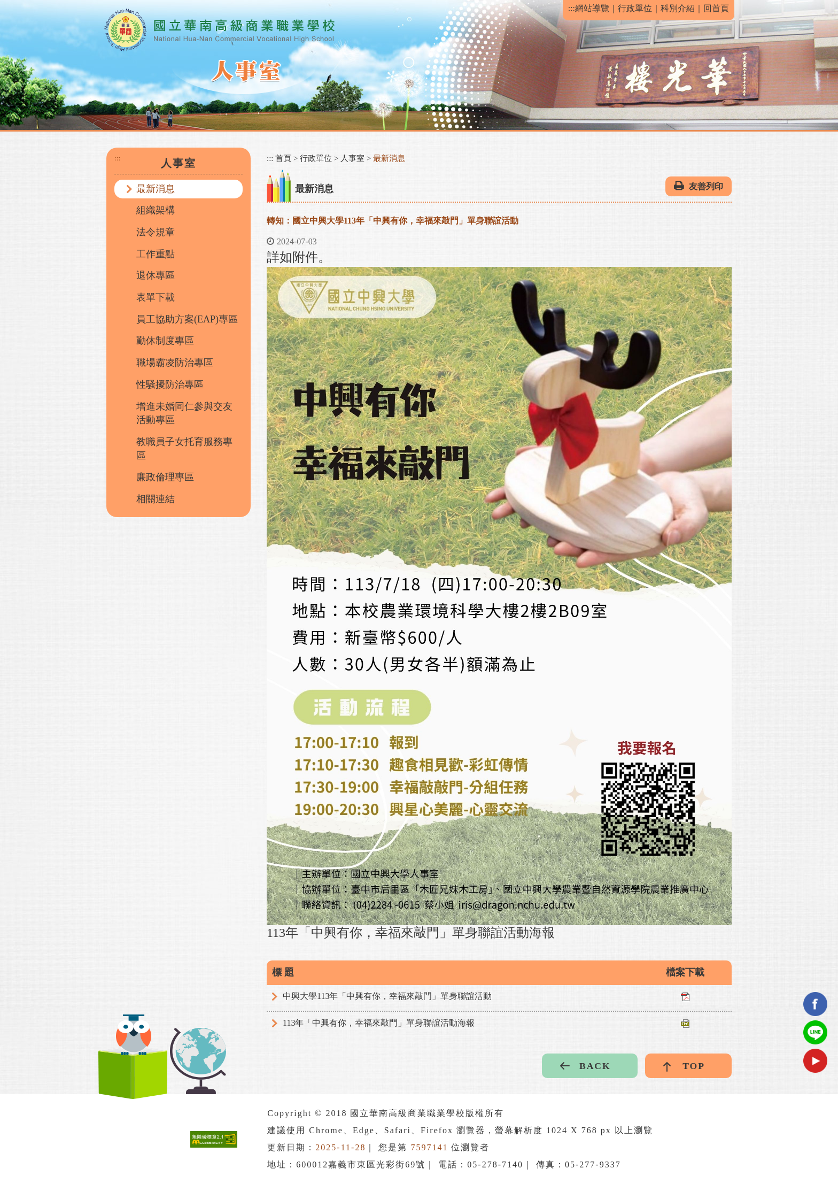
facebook (815, 1004)
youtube (815, 1061)
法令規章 (155, 232)
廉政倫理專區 (165, 477)
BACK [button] (595, 1065)
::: (571, 8)
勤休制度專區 (165, 340)
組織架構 (155, 210)
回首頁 (716, 8)
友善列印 (706, 186)
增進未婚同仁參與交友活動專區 (184, 413)
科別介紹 (678, 8)
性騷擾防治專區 (170, 384)
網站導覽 (592, 8)
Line (815, 1032)
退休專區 (155, 275)
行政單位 (635, 8)
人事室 (352, 158)
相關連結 (155, 499)
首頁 (283, 158)
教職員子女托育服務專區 (184, 448)
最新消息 (155, 188)
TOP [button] (693, 1065)
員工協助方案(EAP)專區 (187, 319)
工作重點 (155, 254)
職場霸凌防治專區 (174, 362)
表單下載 (155, 297)
